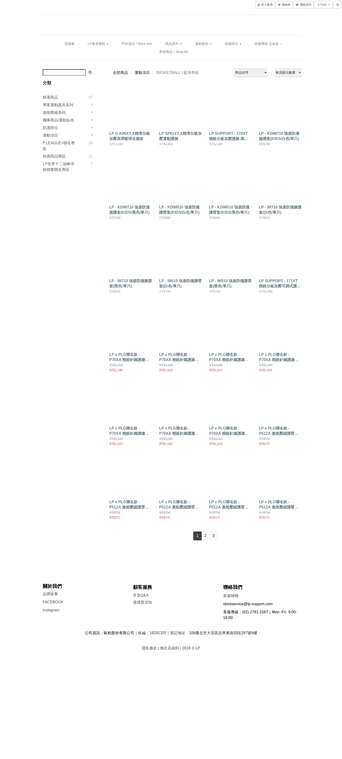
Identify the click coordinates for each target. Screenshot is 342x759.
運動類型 (203, 44)
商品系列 (173, 44)
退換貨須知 (142, 602)
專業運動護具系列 (58, 105)
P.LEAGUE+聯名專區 (59, 146)
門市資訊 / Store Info (137, 44)
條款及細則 (169, 648)
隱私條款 (149, 648)
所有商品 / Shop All (173, 52)
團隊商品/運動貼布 (58, 120)
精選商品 (50, 97)
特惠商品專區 (54, 156)
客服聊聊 (230, 596)
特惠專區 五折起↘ (268, 44)
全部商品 (120, 73)
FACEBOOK (53, 602)
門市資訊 (140, 610)
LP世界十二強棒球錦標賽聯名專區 (58, 167)
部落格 (70, 44)
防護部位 (233, 44)
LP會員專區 (98, 44)
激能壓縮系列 (54, 113)
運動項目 (50, 135)
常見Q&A (141, 595)
